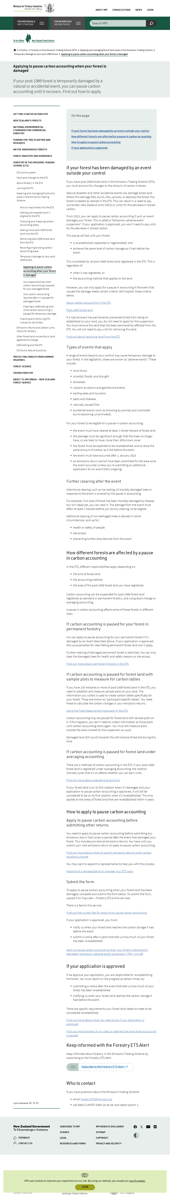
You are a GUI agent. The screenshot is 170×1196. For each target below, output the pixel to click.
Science (64, 1132)
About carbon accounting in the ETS (88, 303)
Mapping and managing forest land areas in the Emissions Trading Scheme (116, 50)
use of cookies (137, 1181)
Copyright (102, 1138)
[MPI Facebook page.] (135, 1127)
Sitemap (100, 1132)
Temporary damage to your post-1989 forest (36, 54)
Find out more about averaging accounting (93, 780)
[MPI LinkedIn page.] (155, 1127)
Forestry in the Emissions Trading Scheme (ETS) (54, 50)
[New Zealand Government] (31, 1128)
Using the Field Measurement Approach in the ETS (97, 711)
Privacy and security (109, 1144)
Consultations (121, 10)
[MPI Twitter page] (141, 1127)
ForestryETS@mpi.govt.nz (96, 1099)
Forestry (23, 50)
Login (150, 10)
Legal (63, 1138)
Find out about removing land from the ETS (93, 336)
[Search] (151, 23)
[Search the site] (123, 23)
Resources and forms (73, 1144)
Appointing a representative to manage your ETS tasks (99, 871)
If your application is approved (89, 148)
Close (85, 1187)
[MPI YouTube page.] (148, 1127)
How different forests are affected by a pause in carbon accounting (111, 137)
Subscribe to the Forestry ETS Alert (103, 1067)
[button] (30, 23)
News (138, 10)
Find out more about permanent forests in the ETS (97, 664)
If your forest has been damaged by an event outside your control (110, 131)
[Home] (14, 50)
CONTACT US (25, 1143)
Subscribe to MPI (70, 1127)
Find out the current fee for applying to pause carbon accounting (106, 913)
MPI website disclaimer (110, 1127)
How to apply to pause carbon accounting (96, 142)
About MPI (101, 10)
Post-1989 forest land (79, 310)
